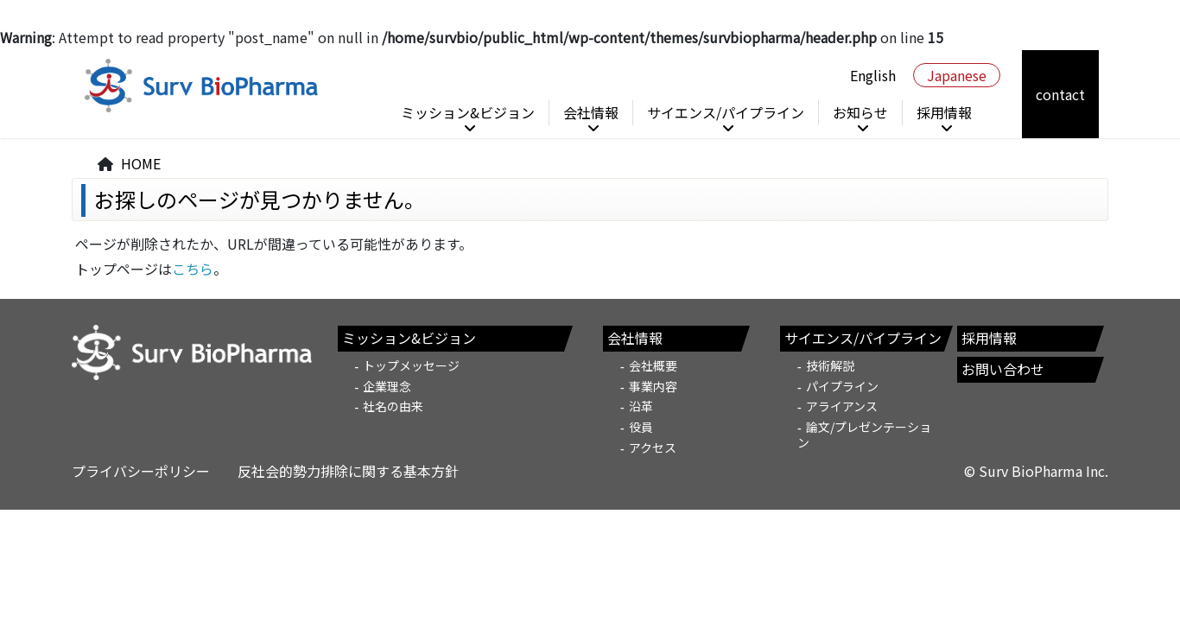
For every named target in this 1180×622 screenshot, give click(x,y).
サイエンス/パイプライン (725, 112)
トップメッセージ (411, 365)
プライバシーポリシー (141, 470)
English (873, 75)
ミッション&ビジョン (468, 112)
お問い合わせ (1002, 369)
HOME (141, 163)
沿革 (641, 406)
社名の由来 (393, 406)
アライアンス (842, 406)
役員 (641, 426)
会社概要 (653, 365)
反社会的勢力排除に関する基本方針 (348, 470)
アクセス (652, 447)
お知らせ (860, 112)
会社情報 (591, 112)
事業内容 (653, 386)
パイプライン (842, 386)
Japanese (957, 75)
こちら (192, 268)
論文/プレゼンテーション (864, 434)
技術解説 (830, 365)
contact (1060, 94)
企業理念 (387, 386)
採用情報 (944, 112)
